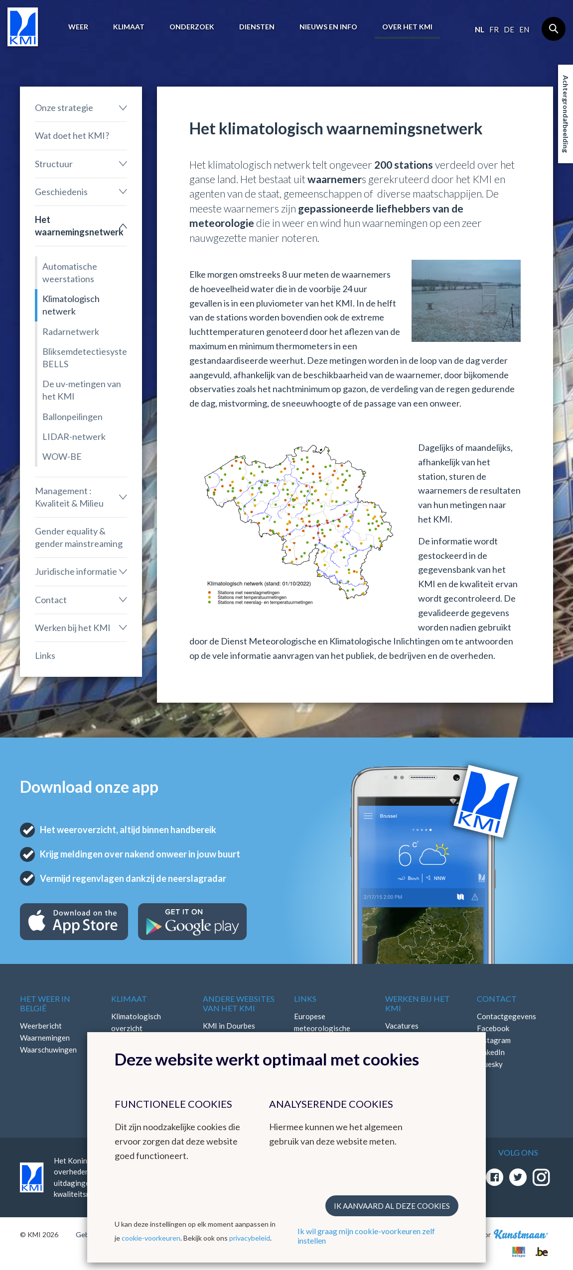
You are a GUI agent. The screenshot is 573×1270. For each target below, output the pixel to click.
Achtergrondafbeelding (566, 114)
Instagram (494, 1040)
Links (45, 655)
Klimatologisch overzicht (136, 1022)
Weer (78, 26)
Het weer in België (45, 1003)
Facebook (493, 1028)
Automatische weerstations (69, 272)
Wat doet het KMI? (72, 135)
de (509, 29)
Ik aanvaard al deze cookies (392, 1205)
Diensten (257, 26)
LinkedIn (491, 1052)
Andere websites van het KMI (239, 1003)
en (524, 29)
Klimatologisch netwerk (71, 305)
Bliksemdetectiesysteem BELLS (84, 357)
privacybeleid (249, 1238)
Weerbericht (41, 1025)
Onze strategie (64, 107)
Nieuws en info (328, 26)
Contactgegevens (506, 1016)
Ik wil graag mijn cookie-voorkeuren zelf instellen (366, 1235)
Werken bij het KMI (73, 627)
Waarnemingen (45, 1037)
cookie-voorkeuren (151, 1238)
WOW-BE (62, 456)
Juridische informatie (76, 571)
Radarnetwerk (70, 331)
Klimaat (128, 26)
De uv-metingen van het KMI (81, 390)
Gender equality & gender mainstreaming (79, 537)
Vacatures (402, 1025)
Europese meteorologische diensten (322, 1028)
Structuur (54, 163)
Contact (51, 599)
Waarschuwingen (48, 1049)
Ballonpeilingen (72, 416)
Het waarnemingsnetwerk (79, 225)
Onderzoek (191, 26)
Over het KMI (407, 26)
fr (494, 29)
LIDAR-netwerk (74, 436)
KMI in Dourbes (229, 1025)
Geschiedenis (61, 191)
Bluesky (490, 1063)
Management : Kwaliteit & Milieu (69, 497)
